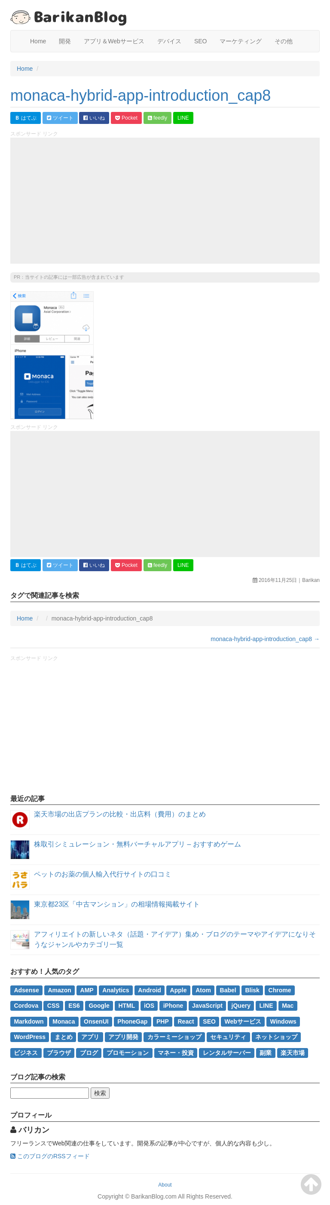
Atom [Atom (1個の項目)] (203, 990)
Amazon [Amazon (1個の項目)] (59, 990)
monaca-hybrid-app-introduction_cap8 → (265, 639)
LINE (183, 118)
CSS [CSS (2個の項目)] (53, 1005)
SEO (200, 41)
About (164, 1185)
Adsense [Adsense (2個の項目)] (26, 990)
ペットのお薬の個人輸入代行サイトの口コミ (102, 874)
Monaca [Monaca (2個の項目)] (63, 1021)
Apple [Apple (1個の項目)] (178, 990)
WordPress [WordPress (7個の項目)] (30, 1036)
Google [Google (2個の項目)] (99, 1005)
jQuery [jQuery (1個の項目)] (241, 1005)
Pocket (126, 118)
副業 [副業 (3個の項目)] (266, 1052)
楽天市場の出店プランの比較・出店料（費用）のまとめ (120, 814)
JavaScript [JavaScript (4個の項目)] (207, 1005)
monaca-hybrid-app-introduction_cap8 (140, 95)
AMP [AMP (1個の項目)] (87, 990)
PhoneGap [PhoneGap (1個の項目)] (132, 1021)
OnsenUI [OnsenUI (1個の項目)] (96, 1021)
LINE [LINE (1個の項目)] (266, 1005)
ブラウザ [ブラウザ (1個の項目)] (59, 1052)
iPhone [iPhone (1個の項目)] (173, 1005)
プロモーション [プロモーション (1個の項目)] (128, 1052)
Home (38, 41)
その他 (284, 41)
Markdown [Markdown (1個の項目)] (28, 1021)
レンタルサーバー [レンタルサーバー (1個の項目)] (227, 1052)
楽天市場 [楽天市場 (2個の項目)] (293, 1052)
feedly (157, 118)
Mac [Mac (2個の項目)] (287, 1005)
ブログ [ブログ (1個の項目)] (89, 1052)
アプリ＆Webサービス (114, 41)
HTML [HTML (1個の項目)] (126, 1005)
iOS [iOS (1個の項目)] (149, 1005)
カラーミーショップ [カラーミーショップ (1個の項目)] (174, 1036)
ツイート (60, 118)
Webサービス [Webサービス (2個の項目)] (243, 1021)
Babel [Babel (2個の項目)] (228, 990)
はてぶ (26, 118)
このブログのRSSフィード (50, 1156)
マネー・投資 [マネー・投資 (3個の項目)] (176, 1052)
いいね (93, 118)
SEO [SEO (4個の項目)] (209, 1021)
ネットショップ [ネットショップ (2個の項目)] (276, 1036)
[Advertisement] (165, 201)
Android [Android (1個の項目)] (149, 990)
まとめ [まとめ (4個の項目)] (64, 1036)
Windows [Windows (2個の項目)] (283, 1021)
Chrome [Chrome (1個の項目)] (280, 990)
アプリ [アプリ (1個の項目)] (90, 1036)
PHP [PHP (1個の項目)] (162, 1021)
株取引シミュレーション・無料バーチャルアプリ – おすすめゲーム (137, 844)
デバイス (169, 41)
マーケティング (241, 41)
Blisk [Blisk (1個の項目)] (252, 990)
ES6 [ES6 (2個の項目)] (73, 1005)
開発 (65, 41)
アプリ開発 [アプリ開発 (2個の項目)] (123, 1036)
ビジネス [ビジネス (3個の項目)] (26, 1052)
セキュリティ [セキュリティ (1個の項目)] (228, 1036)
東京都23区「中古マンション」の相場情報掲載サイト (117, 904)
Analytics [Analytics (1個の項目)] (115, 990)
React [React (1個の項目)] (186, 1021)
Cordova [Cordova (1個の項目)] (26, 1005)
